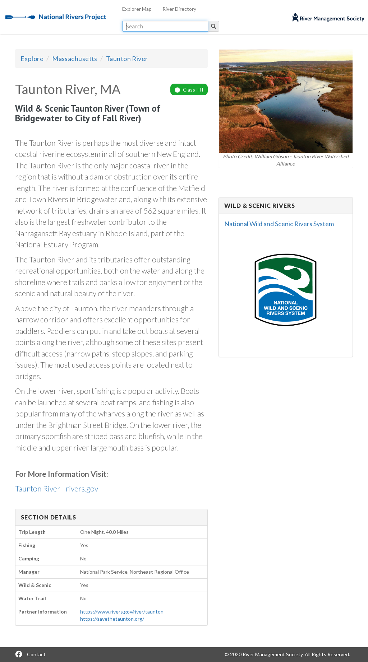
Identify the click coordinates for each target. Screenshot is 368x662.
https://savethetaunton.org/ (112, 619)
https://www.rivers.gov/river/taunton (122, 612)
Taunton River (127, 58)
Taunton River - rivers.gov (56, 488)
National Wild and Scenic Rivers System (279, 224)
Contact (36, 654)
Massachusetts (74, 58)
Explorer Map (137, 9)
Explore (31, 58)
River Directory (179, 9)
